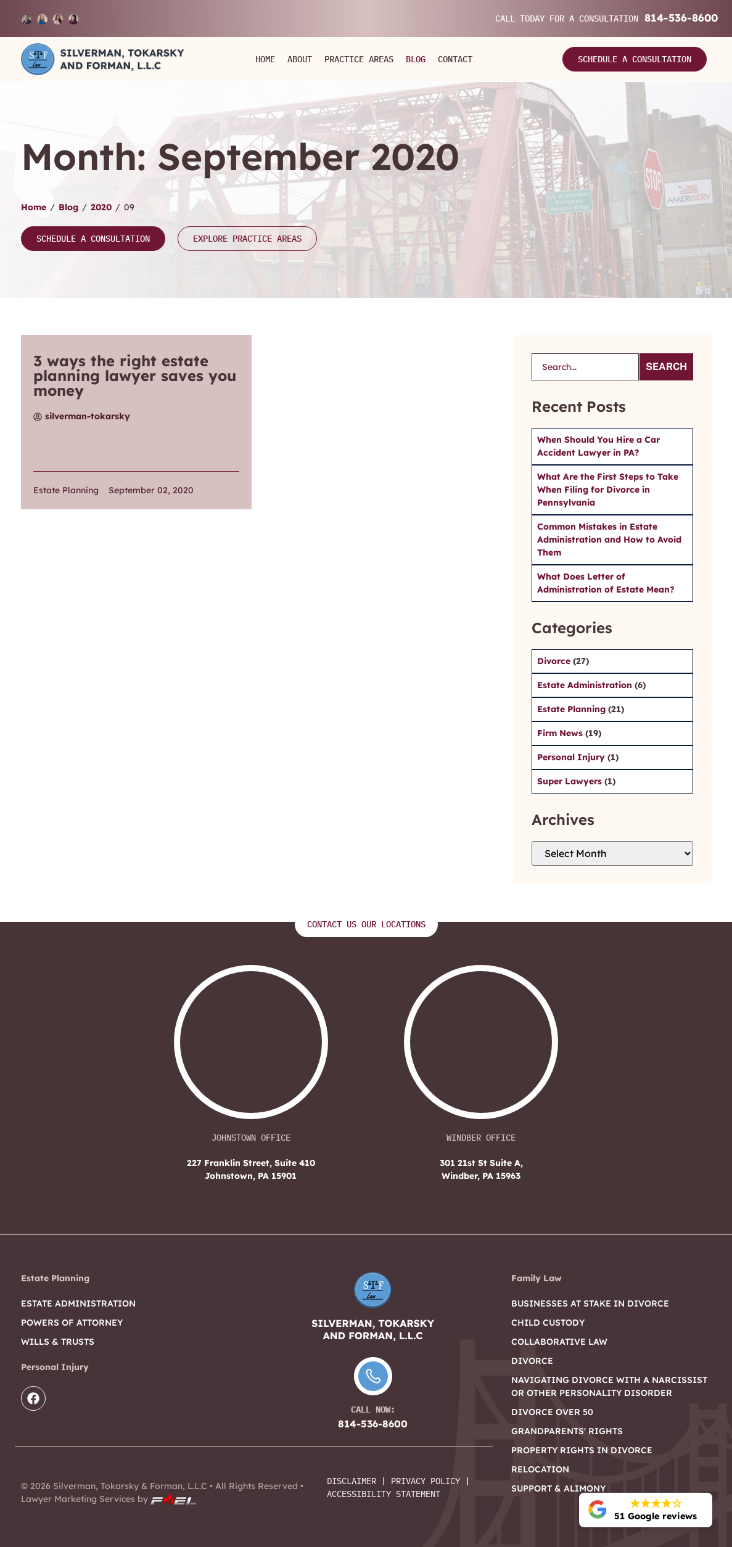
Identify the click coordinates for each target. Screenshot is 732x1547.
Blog (416, 59)
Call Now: (373, 1409)
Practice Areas (358, 59)
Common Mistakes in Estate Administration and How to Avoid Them (609, 539)
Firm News (561, 733)
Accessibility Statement (383, 1494)
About (299, 59)
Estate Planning (66, 490)
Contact (455, 59)
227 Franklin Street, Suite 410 (251, 1170)
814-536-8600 (681, 17)
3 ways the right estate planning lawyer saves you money (134, 375)
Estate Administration (586, 685)
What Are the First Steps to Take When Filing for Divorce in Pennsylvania (607, 489)
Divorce (555, 661)
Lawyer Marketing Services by (108, 1498)
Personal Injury (572, 757)
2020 (101, 207)
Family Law (536, 1278)
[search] (585, 366)
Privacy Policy (425, 1481)
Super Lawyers (570, 781)
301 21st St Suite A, (481, 1170)
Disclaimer (351, 1481)
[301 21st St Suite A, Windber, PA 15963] (481, 1048)
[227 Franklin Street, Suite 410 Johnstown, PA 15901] (251, 1048)
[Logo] (102, 59)
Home (265, 59)
